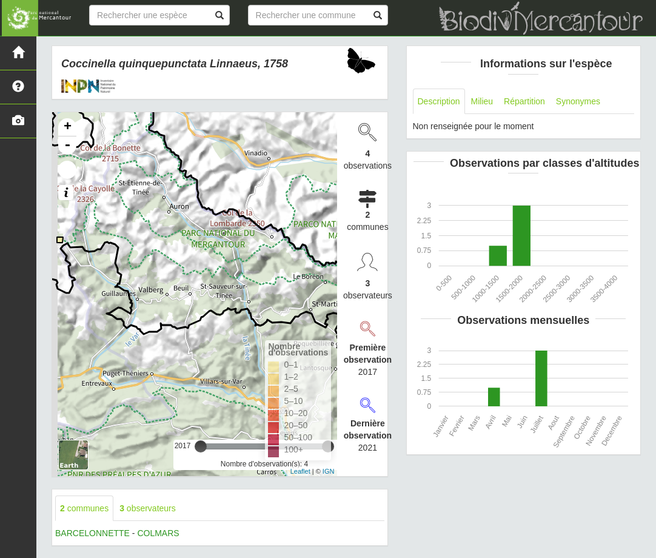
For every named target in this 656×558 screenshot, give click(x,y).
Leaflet (300, 471)
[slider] (201, 446)
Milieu (482, 101)
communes (84, 508)
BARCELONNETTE (92, 533)
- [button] (67, 145)
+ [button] (68, 127)
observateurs (147, 508)
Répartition (524, 101)
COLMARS (158, 533)
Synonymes (578, 101)
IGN (329, 471)
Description (439, 101)
